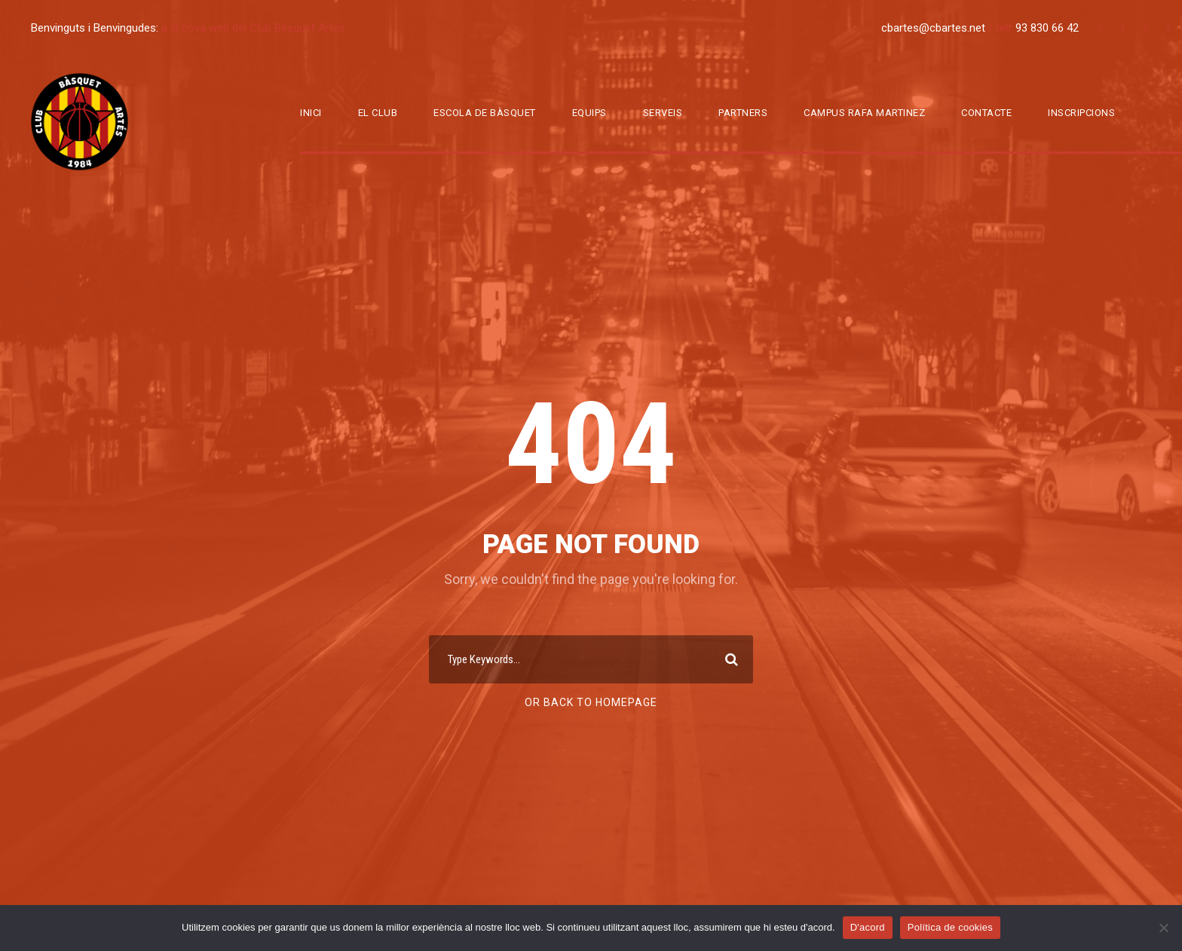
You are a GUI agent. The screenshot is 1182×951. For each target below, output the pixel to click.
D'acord (867, 927)
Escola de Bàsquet (484, 112)
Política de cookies (950, 927)
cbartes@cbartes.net (934, 28)
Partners (742, 112)
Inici (311, 112)
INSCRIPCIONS (1081, 112)
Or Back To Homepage (591, 702)
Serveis (663, 112)
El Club (378, 112)
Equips (589, 112)
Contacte (986, 112)
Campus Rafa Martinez (864, 112)
